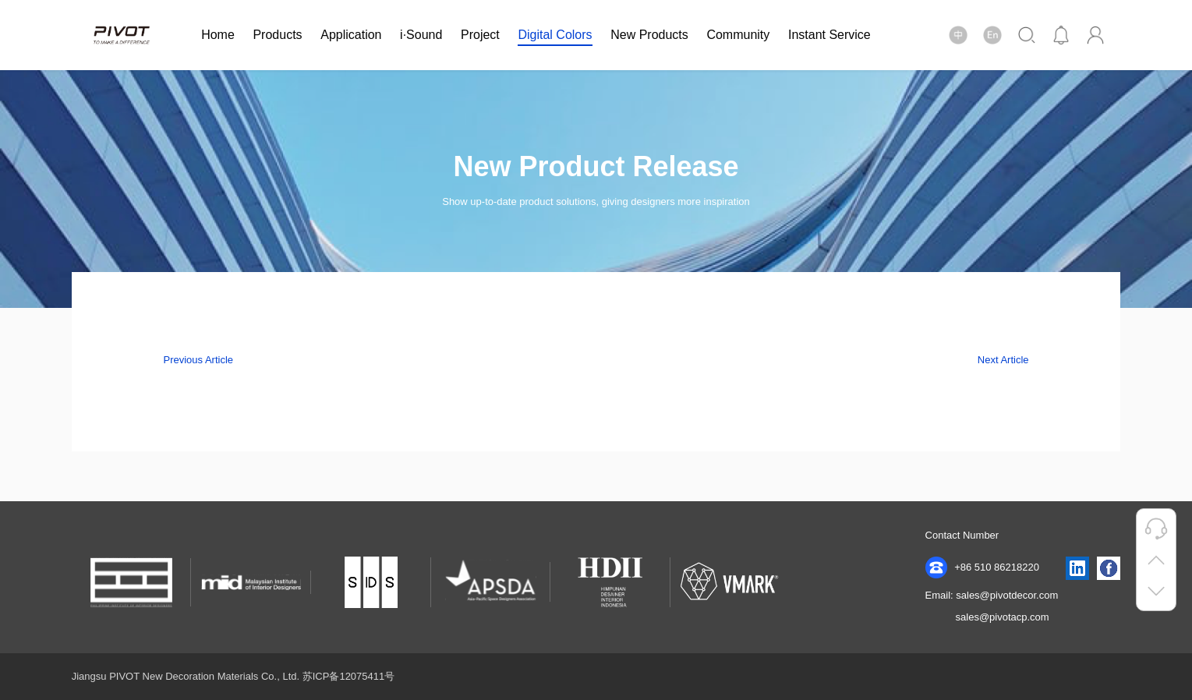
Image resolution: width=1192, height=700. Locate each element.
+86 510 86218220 (982, 567)
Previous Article (198, 360)
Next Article (1003, 360)
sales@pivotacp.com (1002, 617)
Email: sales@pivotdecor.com (992, 595)
